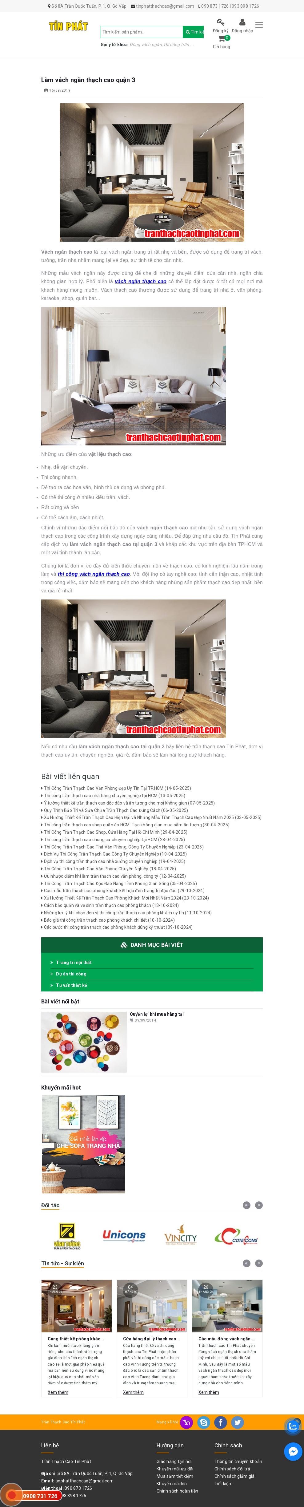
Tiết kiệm (223, 1483)
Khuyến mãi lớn (172, 1483)
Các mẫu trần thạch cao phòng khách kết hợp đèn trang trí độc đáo (123, 890)
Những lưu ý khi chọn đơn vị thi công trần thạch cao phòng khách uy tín (126, 912)
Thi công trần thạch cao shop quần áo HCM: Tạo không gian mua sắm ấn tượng (135, 824)
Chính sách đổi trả (232, 1468)
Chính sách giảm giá (234, 1476)
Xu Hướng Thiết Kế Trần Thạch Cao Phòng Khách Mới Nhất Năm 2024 (125, 898)
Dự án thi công (68, 973)
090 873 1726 (215, 6)
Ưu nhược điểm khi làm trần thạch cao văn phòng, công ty (113, 876)
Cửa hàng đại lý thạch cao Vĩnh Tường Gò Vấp (170, 1338)
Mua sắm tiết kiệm (175, 1476)
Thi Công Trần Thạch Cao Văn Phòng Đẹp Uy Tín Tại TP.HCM (116, 788)
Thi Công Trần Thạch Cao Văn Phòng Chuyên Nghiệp (108, 868)
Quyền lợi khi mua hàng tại (157, 1014)
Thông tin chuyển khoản (238, 1461)
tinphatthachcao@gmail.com (84, 1480)
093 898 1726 (245, 6)
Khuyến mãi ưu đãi (175, 1468)
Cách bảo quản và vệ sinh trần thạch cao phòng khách (110, 905)
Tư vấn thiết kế (68, 985)
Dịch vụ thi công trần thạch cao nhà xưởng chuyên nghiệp (113, 861)
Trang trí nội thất (71, 962)
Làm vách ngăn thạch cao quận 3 (88, 80)
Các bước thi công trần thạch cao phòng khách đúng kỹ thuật (117, 927)
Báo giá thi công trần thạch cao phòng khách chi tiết (108, 920)
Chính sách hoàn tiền (177, 1491)
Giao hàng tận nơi (174, 1461)
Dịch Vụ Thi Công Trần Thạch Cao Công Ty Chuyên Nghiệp (114, 854)
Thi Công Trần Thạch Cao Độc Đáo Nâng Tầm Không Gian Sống (119, 883)
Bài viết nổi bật (60, 1001)
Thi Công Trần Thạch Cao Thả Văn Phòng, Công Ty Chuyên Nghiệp (122, 846)
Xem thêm (58, 1392)
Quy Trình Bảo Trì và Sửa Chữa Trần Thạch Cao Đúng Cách (114, 810)
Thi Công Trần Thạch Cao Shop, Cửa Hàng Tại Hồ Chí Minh (114, 832)
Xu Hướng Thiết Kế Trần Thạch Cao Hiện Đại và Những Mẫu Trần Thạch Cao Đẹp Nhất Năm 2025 (151, 817)
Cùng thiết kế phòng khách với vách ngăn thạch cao (100, 1338)
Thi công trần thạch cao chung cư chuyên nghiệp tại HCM (113, 839)
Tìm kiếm (189, 32)
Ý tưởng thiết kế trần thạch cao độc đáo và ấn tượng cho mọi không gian (128, 803)
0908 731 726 (40, 1496)
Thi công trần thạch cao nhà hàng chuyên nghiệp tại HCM (113, 795)
